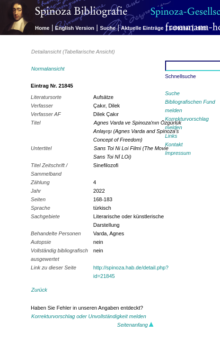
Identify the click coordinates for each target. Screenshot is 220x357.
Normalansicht (47, 68)
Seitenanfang (135, 325)
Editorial (179, 28)
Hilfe (201, 28)
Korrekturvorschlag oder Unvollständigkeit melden (88, 316)
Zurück (39, 290)
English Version (75, 28)
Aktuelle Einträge (142, 28)
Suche (107, 28)
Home (42, 28)
